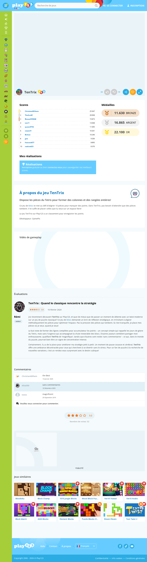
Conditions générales (135, 558)
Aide (42, 546)
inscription (135, 5)
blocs (31, 205)
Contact (53, 546)
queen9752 (29, 127)
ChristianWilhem (32, 111)
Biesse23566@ (30, 119)
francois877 (29, 142)
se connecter (113, 5)
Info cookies (117, 558)
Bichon (27, 135)
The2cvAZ (29, 115)
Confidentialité (101, 558)
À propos (66, 546)
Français (83, 546)
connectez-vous (55, 167)
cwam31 (28, 131)
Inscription (27, 167)
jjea (26, 138)
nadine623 (29, 146)
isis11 (27, 123)
